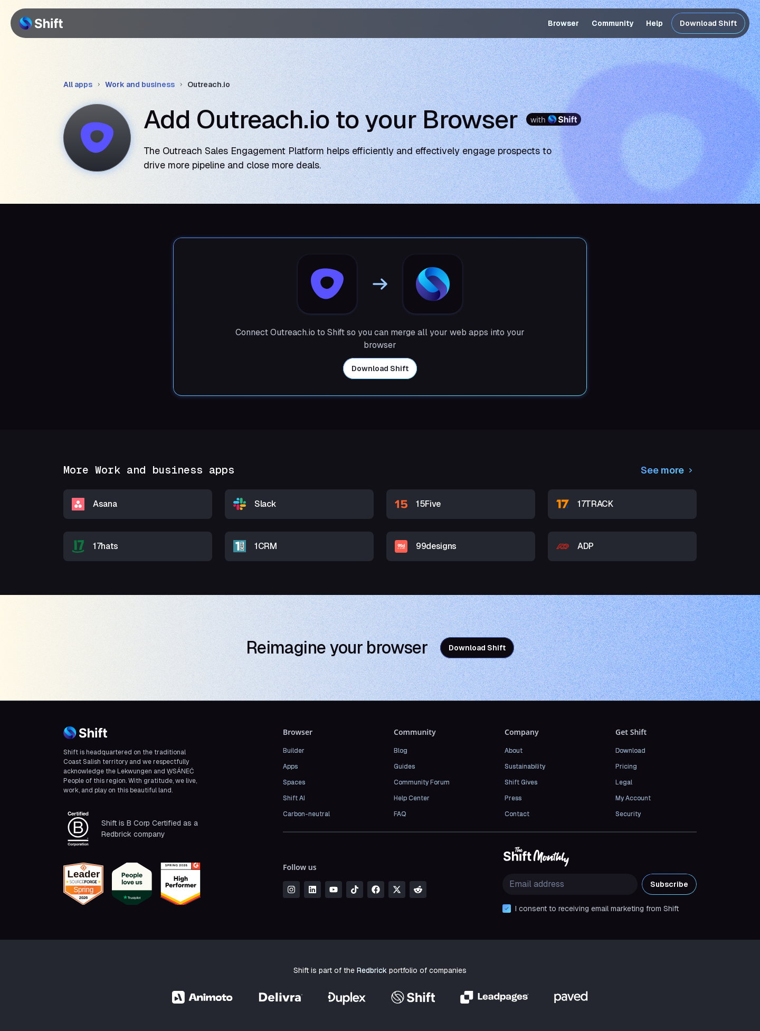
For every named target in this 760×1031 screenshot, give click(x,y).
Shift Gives (521, 782)
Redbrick (372, 970)
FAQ (400, 814)
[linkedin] (312, 889)
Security (628, 814)
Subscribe (669, 884)
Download (630, 750)
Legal (623, 782)
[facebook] (375, 889)
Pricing (626, 766)
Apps (290, 766)
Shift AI (294, 798)
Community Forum (422, 782)
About (513, 750)
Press (513, 798)
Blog (400, 750)
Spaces (294, 782)
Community (612, 23)
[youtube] (333, 889)
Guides (404, 766)
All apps (77, 84)
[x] (396, 889)
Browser (563, 23)
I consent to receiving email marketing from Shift (597, 908)
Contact (517, 814)
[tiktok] (354, 889)
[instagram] (291, 889)
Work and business (140, 84)
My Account (633, 798)
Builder (294, 750)
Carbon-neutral (306, 814)
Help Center (412, 798)
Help (654, 23)
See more (669, 470)
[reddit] (418, 889)
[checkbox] (506, 908)
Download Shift (708, 23)
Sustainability (525, 766)
